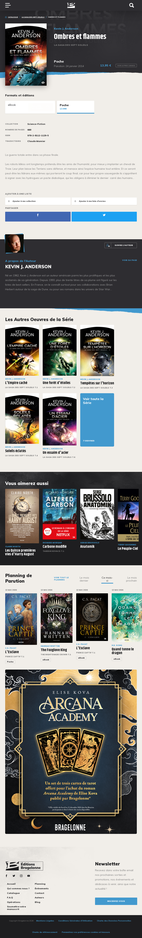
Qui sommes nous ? (18, 888)
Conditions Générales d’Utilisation (75, 921)
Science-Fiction (36, 124)
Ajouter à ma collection (20, 201)
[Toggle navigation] (9, 5)
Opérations (13, 902)
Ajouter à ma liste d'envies (89, 201)
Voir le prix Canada (126, 65)
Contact (39, 893)
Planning (40, 883)
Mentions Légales (45, 921)
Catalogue (13, 17)
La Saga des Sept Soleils (33, 17)
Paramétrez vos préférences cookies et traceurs (86, 932)
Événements (42, 888)
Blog (37, 902)
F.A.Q (10, 897)
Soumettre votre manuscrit (16, 907)
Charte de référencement (44, 932)
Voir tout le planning (61, 578)
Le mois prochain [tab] (131, 579)
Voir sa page (129, 260)
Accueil (11, 883)
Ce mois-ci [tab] (107, 579)
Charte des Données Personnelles (114, 921)
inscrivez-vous (116, 901)
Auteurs (39, 897)
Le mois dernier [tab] (84, 579)
